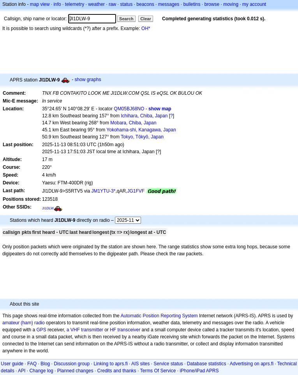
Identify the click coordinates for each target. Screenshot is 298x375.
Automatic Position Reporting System (158, 315)
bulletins (191, 4)
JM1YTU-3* (103, 191)
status (126, 4)
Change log (41, 370)
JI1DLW (48, 208)
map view (40, 4)
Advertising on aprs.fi (251, 363)
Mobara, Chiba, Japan (133, 123)
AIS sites (140, 363)
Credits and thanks (116, 370)
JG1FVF (136, 191)
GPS (41, 330)
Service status (168, 363)
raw (112, 4)
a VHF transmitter (85, 330)
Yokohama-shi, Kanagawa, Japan (141, 130)
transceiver (129, 330)
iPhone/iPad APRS (199, 370)
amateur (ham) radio (23, 322)
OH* (145, 28)
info (57, 4)
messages (169, 4)
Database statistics (206, 363)
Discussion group (72, 363)
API (21, 370)
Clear (145, 18)
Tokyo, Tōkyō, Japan (142, 137)
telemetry (74, 4)
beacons (145, 4)
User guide (12, 363)
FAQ (32, 363)
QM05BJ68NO (129, 108)
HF (113, 330)
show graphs (88, 79)
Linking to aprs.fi (110, 363)
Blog (45, 363)
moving (230, 4)
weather (96, 4)
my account (254, 4)
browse (211, 4)
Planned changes (75, 370)
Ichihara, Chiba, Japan (144, 116)
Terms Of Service (158, 370)
